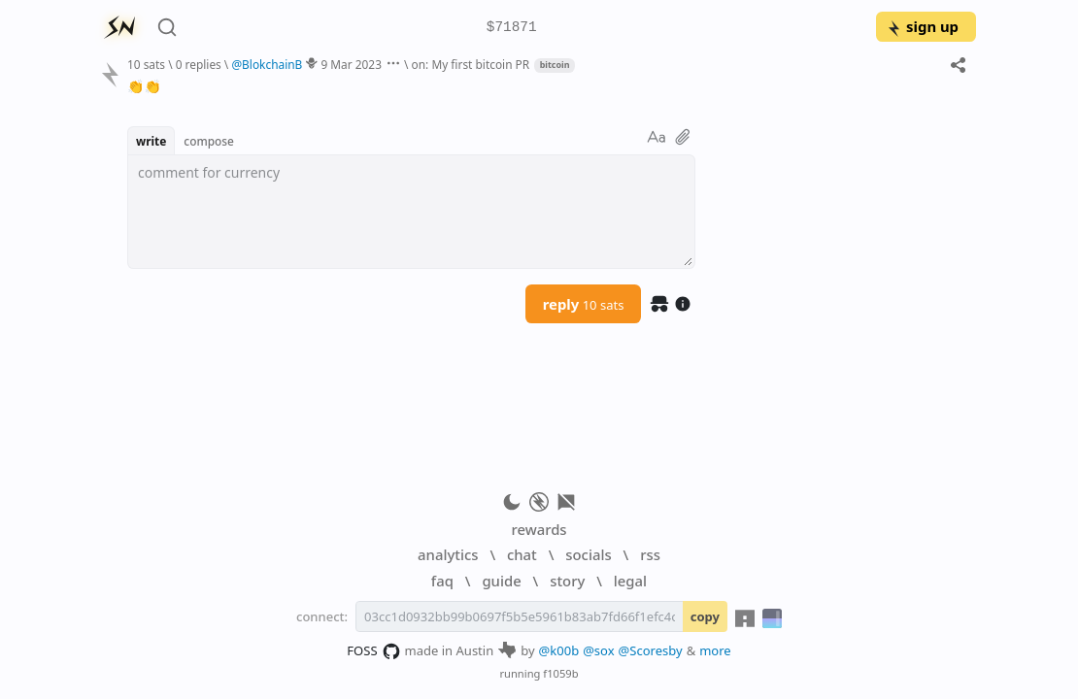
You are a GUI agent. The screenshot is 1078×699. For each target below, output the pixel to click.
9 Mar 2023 (351, 64)
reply (583, 304)
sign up (922, 26)
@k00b (559, 650)
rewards (538, 529)
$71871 (512, 27)
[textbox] (411, 211)
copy (705, 616)
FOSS (373, 651)
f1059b (560, 673)
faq (442, 580)
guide (501, 580)
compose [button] (209, 141)
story (567, 580)
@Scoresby (651, 650)
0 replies (198, 64)
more (715, 650)
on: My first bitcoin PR (471, 64)
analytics (448, 554)
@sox (598, 650)
